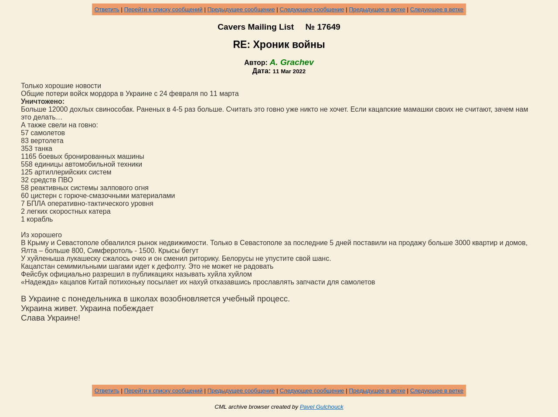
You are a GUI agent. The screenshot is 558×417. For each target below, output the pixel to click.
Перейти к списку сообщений (163, 9)
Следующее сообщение (312, 9)
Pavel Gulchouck (322, 406)
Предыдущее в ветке (377, 9)
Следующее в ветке (437, 9)
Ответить (107, 9)
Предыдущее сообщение (241, 9)
